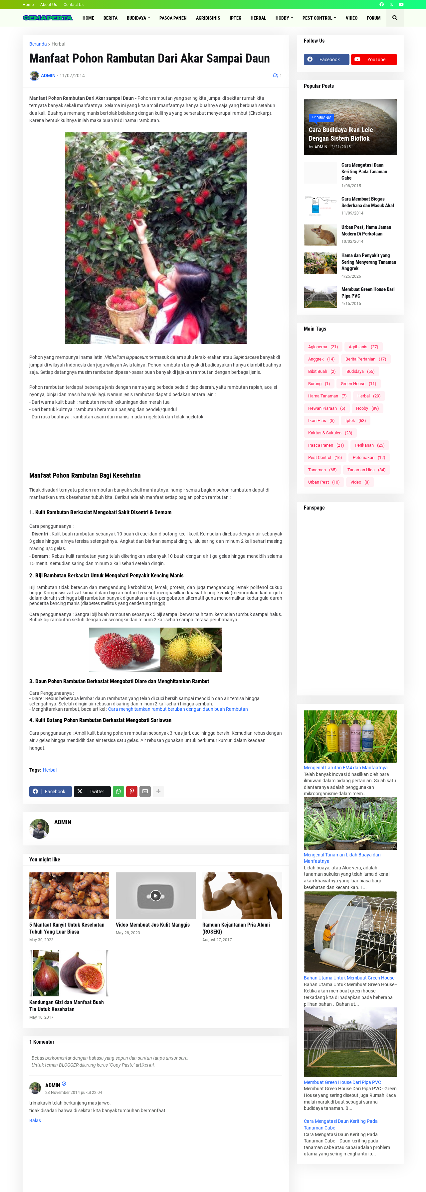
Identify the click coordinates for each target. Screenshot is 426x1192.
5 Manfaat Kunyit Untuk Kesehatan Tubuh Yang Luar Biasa (67, 928)
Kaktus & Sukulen (330, 433)
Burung (319, 383)
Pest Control (325, 457)
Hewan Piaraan (326, 408)
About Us (48, 4)
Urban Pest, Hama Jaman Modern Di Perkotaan (366, 230)
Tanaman (322, 470)
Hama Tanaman (327, 396)
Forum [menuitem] (374, 18)
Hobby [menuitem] (282, 18)
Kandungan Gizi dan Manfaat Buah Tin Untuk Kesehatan (66, 1005)
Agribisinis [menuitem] (208, 18)
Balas (35, 1120)
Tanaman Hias (366, 470)
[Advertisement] (156, 452)
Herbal (58, 44)
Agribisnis (363, 347)
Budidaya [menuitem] (136, 18)
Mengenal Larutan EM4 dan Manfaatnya (346, 767)
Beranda (38, 44)
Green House (358, 383)
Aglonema (323, 347)
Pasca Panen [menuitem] (173, 18)
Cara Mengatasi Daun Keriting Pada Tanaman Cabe (364, 171)
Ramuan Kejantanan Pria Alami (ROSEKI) (236, 928)
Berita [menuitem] (110, 18)
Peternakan (369, 457)
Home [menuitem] (88, 18)
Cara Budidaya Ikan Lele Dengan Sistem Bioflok (341, 134)
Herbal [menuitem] (258, 18)
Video (360, 482)
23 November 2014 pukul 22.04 (73, 1092)
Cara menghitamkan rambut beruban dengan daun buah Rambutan (178, 709)
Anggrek (321, 359)
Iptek (355, 420)
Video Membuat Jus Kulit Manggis (153, 925)
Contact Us (74, 4)
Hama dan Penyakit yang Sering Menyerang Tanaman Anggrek (368, 261)
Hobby (367, 408)
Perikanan (370, 445)
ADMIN (62, 822)
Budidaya (360, 371)
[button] (395, 18)
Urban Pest (324, 482)
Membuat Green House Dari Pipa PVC (368, 292)
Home (28, 4)
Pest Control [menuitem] (317, 18)
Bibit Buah (322, 371)
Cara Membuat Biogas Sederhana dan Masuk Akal (367, 202)
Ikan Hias (321, 420)
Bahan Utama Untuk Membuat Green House (349, 977)
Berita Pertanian (365, 359)
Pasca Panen (326, 445)
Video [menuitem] (351, 18)
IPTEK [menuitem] (235, 18)
